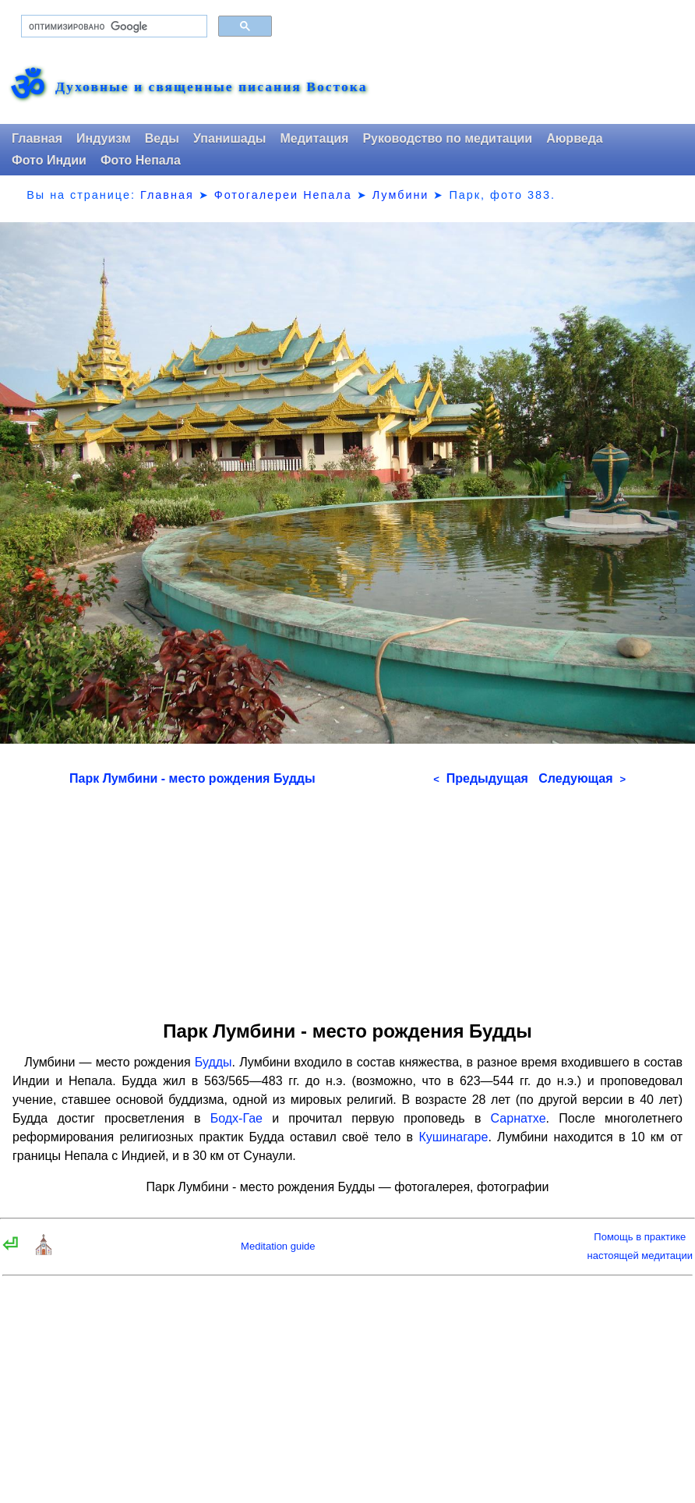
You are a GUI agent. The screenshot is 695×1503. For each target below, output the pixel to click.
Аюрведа (574, 138)
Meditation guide (278, 1246)
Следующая (582, 778)
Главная (37, 138)
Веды (162, 138)
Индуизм (103, 138)
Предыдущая (480, 778)
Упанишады (229, 138)
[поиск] (112, 26)
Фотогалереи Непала (283, 195)
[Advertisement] (347, 898)
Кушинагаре (453, 1137)
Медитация (314, 138)
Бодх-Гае (236, 1118)
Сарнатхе (518, 1118)
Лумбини (400, 195)
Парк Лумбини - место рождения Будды (192, 778)
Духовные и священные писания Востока (211, 87)
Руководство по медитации (447, 138)
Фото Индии (49, 160)
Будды (213, 1062)
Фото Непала (141, 160)
